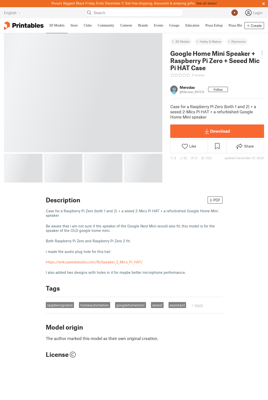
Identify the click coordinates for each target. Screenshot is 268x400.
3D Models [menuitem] (57, 25)
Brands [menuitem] (143, 25)
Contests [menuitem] (126, 25)
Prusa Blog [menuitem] (236, 25)
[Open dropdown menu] (262, 53)
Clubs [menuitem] (88, 25)
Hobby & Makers (210, 41)
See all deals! (206, 3)
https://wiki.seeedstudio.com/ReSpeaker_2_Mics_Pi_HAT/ (94, 262)
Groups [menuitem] (174, 25)
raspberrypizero (60, 305)
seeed (157, 305)
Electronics (238, 41)
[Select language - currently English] (12, 12)
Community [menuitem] (106, 25)
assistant (177, 305)
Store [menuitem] (74, 25)
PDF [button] (215, 200)
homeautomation (94, 305)
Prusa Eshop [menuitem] (214, 25)
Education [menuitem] (192, 25)
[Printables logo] (24, 25)
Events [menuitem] (158, 25)
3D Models (182, 41)
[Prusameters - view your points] (234, 12)
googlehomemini (130, 305)
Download (217, 131)
